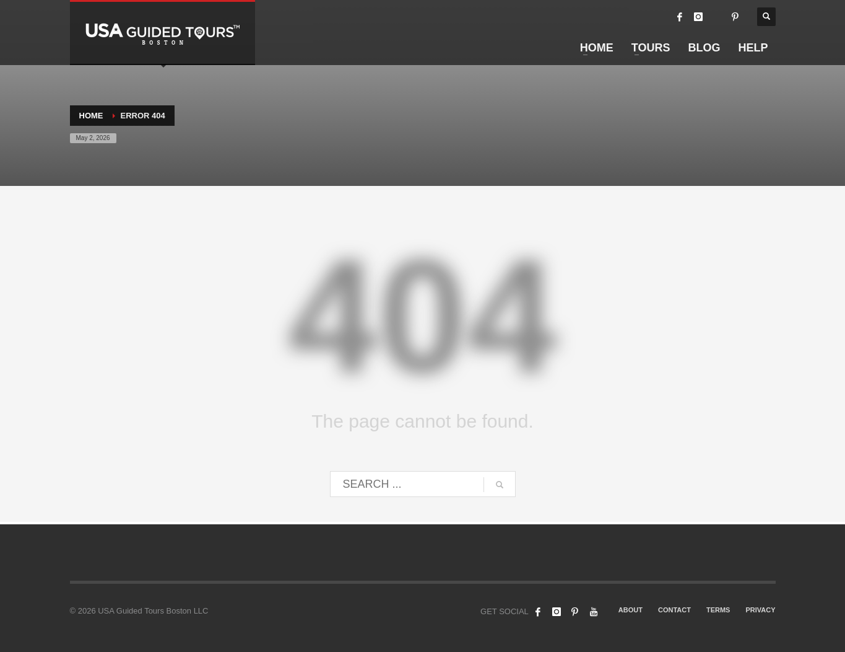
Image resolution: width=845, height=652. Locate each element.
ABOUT (630, 610)
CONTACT (674, 610)
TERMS (718, 610)
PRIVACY (760, 610)
